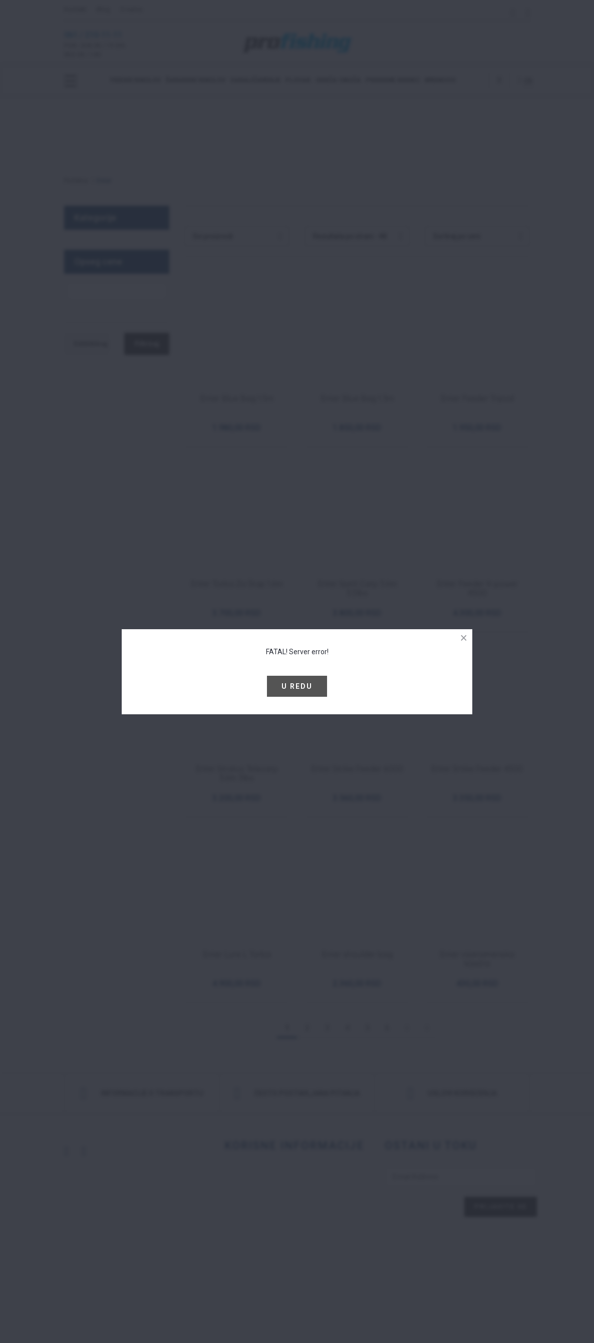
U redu (297, 686)
